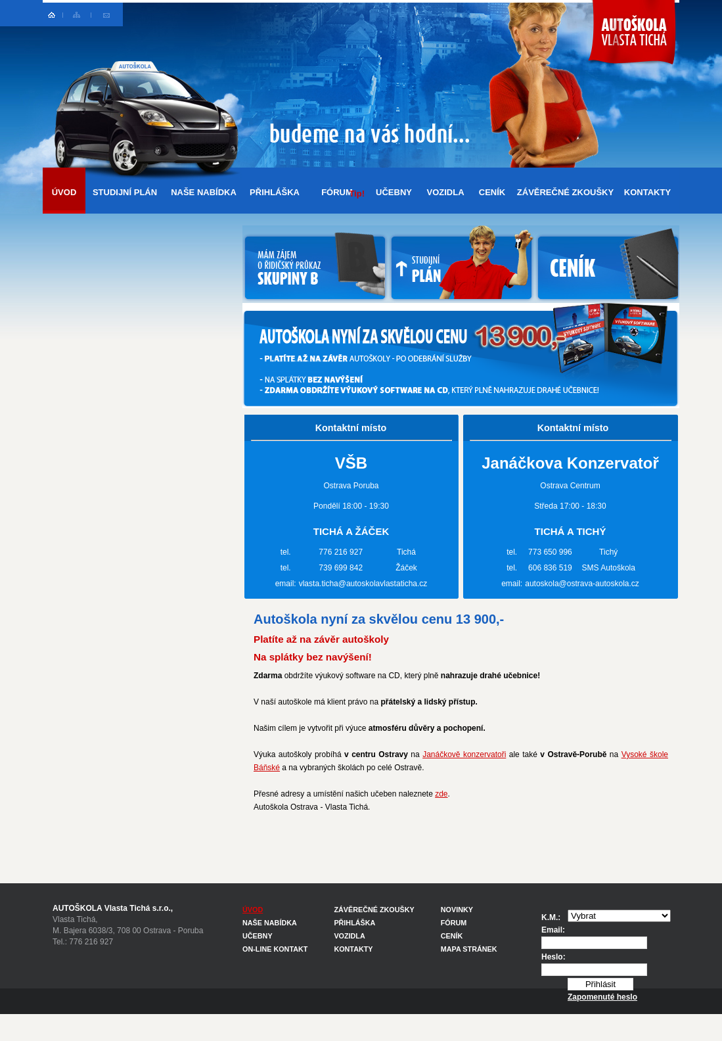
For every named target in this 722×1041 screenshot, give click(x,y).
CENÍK (492, 192)
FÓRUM (343, 192)
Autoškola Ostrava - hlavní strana (53, 14)
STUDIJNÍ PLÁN (125, 192)
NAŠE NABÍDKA (204, 192)
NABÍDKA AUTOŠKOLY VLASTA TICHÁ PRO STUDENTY (461, 264)
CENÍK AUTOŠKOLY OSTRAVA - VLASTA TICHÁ (607, 264)
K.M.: (550, 917)
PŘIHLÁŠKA (275, 192)
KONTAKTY (647, 192)
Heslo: (553, 956)
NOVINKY (457, 910)
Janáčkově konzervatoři (464, 754)
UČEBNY (394, 192)
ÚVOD (64, 192)
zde (441, 793)
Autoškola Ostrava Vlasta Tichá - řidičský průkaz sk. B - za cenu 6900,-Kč (633, 42)
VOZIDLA (445, 192)
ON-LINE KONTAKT (274, 949)
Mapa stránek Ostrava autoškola (77, 14)
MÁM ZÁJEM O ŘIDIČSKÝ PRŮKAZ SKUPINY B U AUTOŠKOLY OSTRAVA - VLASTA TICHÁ (315, 264)
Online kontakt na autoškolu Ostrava (106, 14)
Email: (553, 930)
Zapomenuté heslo (602, 997)
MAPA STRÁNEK (469, 949)
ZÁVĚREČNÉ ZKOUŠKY (565, 192)
